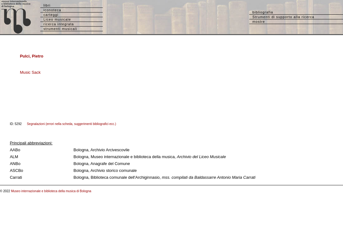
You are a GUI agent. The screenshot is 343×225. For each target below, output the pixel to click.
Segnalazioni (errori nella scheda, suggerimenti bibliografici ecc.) (71, 124)
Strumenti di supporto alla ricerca (283, 17)
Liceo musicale (57, 19)
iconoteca (52, 10)
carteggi (50, 15)
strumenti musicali (60, 29)
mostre (258, 21)
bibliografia (262, 12)
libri (47, 5)
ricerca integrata (58, 24)
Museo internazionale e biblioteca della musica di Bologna (51, 191)
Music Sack (30, 72)
